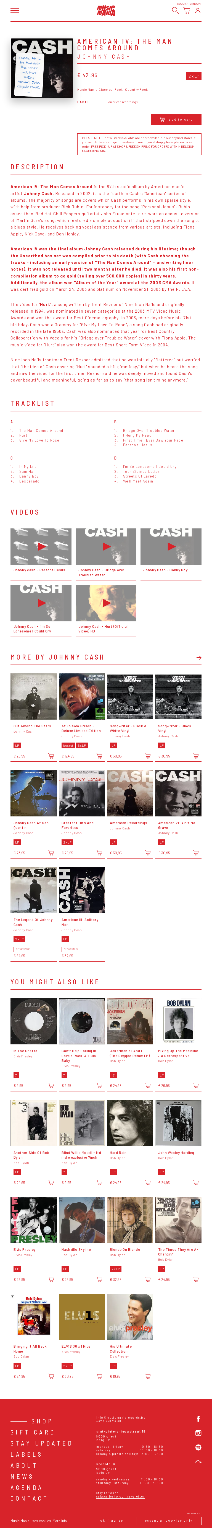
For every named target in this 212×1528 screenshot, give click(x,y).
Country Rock (136, 89)
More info (60, 1521)
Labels (26, 1454)
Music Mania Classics (94, 89)
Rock (119, 89)
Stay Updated (41, 1443)
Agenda (27, 1487)
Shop (42, 1421)
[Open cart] (186, 10)
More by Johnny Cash (57, 657)
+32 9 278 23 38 (108, 1421)
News (22, 1476)
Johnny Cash (104, 56)
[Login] (197, 10)
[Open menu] (14, 10)
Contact (29, 1498)
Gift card (33, 1432)
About (24, 1465)
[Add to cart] (51, 756)
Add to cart (176, 119)
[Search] (175, 10)
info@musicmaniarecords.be (120, 1417)
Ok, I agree (111, 1520)
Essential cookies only (169, 1520)
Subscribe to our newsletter (120, 1496)
